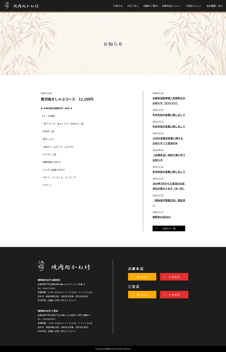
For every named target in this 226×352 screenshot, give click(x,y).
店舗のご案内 (150, 5)
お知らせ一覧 (168, 228)
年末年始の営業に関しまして (169, 115)
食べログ (142, 277)
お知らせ (118, 5)
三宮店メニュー (193, 5)
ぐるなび (174, 277)
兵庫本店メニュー (171, 5)
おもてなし (133, 5)
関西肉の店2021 (162, 217)
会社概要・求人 (214, 5)
